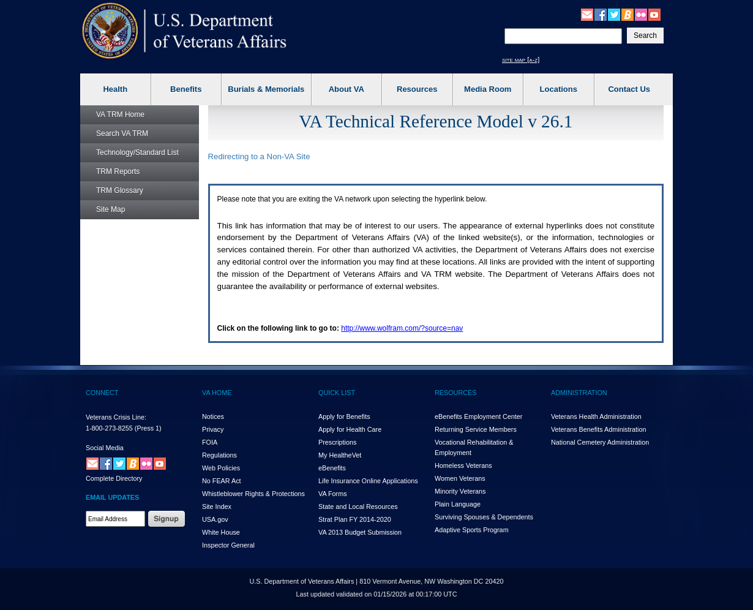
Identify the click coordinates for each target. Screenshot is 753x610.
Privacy (212, 429)
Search (122, 133)
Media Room (487, 89)
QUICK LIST (336, 392)
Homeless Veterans (463, 465)
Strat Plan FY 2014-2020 (354, 519)
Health (115, 89)
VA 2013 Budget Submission (360, 532)
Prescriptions (337, 442)
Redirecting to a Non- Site (259, 156)
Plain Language (458, 504)
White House (221, 532)
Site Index (216, 506)
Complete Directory (114, 478)
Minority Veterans (460, 491)
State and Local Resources (358, 506)
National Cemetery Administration (600, 442)
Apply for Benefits (344, 416)
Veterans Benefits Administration (598, 429)
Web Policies (221, 468)
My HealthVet (339, 455)
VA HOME (216, 392)
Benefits (185, 89)
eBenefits (332, 468)
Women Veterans (460, 478)
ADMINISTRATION (579, 392)
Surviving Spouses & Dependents (484, 517)
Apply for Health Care (349, 429)
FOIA (209, 442)
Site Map (110, 209)
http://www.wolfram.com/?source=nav (402, 328)
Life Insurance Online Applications (368, 480)
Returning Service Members (476, 429)
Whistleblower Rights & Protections (253, 493)
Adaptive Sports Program (472, 529)
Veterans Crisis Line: (116, 417)
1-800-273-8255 (109, 428)
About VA (346, 89)
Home (120, 114)
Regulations (219, 455)
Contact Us (629, 89)
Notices (213, 416)
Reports (118, 171)
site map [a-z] (520, 59)
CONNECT (102, 392)
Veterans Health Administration (596, 416)
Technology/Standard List (137, 152)
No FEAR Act (221, 480)
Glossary (119, 190)
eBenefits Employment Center (478, 416)
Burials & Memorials (266, 89)
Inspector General (228, 545)
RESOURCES (455, 392)
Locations (558, 89)
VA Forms (332, 493)
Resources (417, 89)
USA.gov (215, 519)
